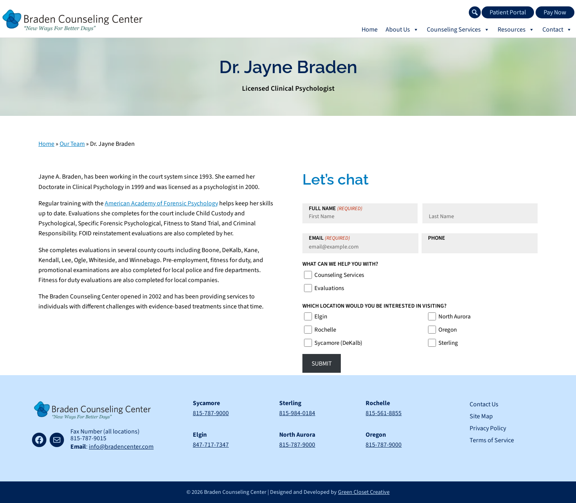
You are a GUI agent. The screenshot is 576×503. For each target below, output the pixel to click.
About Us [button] (402, 30)
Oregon (447, 330)
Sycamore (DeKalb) (338, 343)
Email (329, 238)
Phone (436, 238)
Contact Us (484, 404)
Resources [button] (516, 30)
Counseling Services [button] (458, 30)
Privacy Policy (488, 428)
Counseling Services (339, 275)
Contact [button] (557, 30)
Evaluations (329, 288)
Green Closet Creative (364, 492)
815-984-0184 (298, 413)
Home (370, 29)
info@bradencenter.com (121, 446)
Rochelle (325, 330)
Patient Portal (508, 12)
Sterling (448, 343)
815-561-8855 (384, 413)
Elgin (320, 316)
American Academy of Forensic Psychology (161, 203)
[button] (475, 12)
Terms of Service (492, 440)
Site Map (481, 416)
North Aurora (454, 316)
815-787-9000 (211, 413)
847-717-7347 (211, 444)
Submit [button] (322, 363)
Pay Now (555, 12)
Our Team (72, 143)
